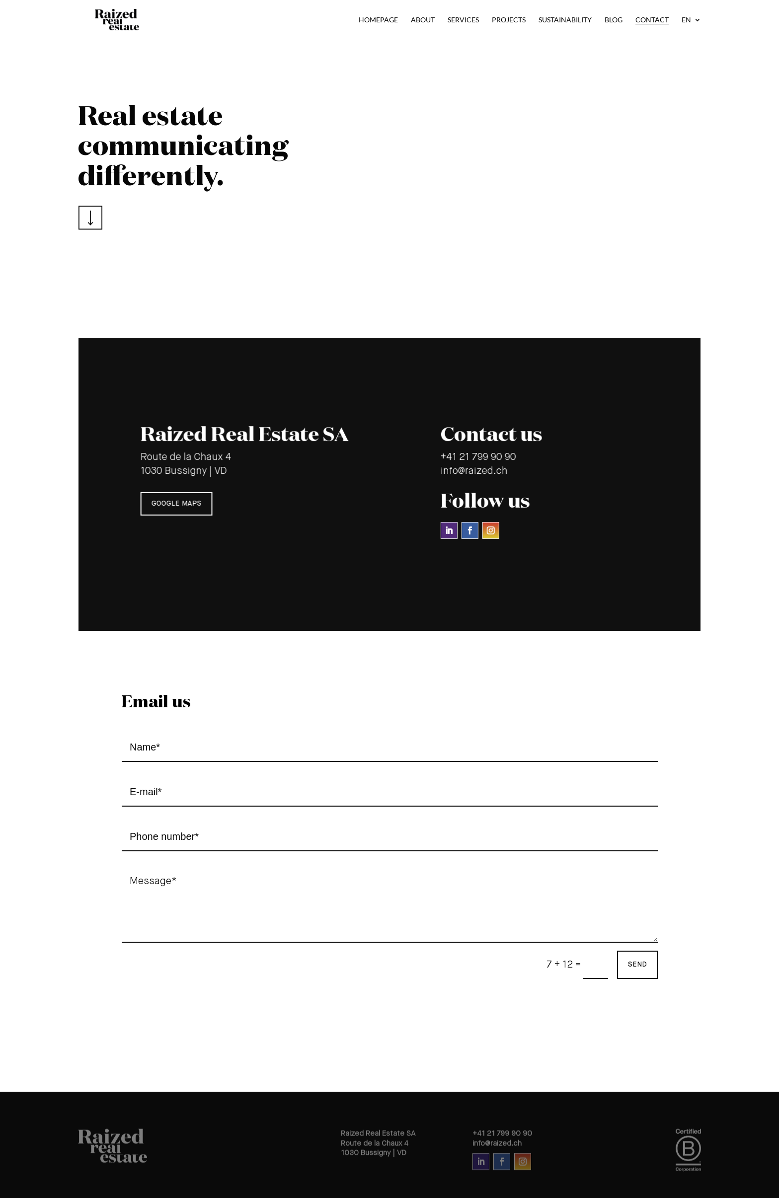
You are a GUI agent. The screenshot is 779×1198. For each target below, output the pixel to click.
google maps (178, 503)
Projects (509, 20)
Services (463, 20)
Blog (614, 20)
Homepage (378, 20)
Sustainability (565, 20)
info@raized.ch (473, 471)
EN (686, 20)
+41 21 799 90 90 (477, 457)
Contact (652, 20)
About (423, 20)
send (637, 964)
